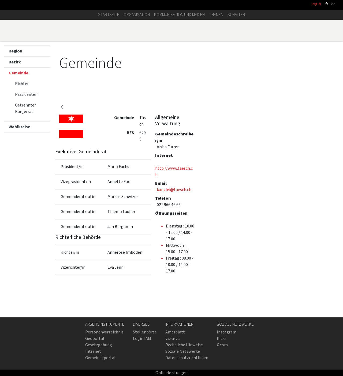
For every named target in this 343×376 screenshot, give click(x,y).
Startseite (108, 14)
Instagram (226, 332)
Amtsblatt (175, 332)
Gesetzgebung (98, 345)
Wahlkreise (19, 127)
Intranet (93, 351)
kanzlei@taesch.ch (174, 189)
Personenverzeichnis (104, 332)
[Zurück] (61, 107)
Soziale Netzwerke (182, 351)
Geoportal (94, 338)
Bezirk (15, 62)
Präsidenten (26, 94)
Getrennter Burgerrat (25, 108)
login (316, 4)
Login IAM (142, 338)
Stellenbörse (145, 332)
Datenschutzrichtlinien (186, 357)
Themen (216, 14)
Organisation (137, 14)
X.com (222, 345)
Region (15, 51)
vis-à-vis (172, 338)
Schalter (236, 14)
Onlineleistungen (171, 372)
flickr (221, 338)
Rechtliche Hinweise (184, 345)
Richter (22, 83)
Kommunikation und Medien (179, 14)
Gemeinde (18, 73)
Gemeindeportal (100, 357)
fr (326, 4)
